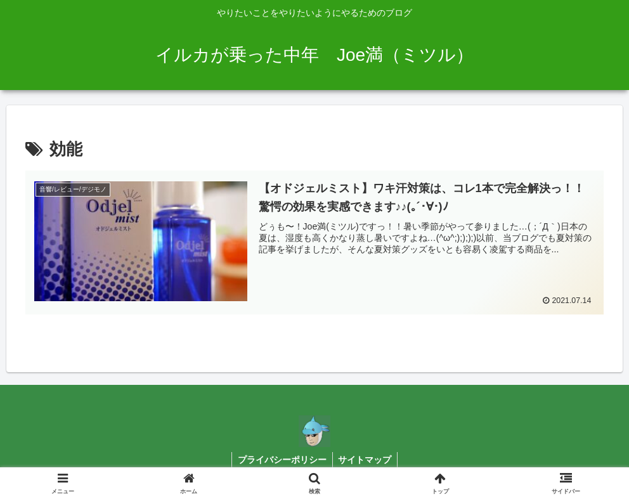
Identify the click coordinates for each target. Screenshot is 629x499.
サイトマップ (365, 460)
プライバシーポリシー (281, 460)
